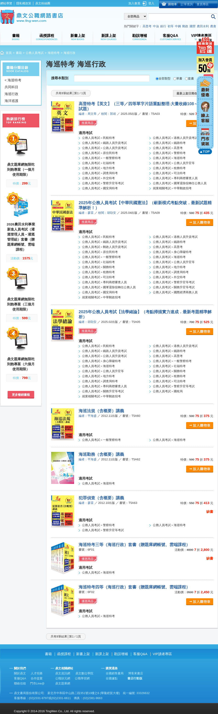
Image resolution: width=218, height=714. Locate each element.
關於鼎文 (20, 673)
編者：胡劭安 (88, 322)
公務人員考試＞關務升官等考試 (174, 287)
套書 (191, 78)
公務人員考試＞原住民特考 (100, 153)
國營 (193, 26)
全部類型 (165, 78)
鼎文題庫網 (62, 683)
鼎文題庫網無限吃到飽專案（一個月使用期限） (21, 169)
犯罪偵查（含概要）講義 (101, 498)
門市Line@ (37, 683)
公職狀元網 (62, 678)
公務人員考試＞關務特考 (98, 267)
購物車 (172, 4)
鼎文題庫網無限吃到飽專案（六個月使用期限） (21, 364)
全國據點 (112, 678)
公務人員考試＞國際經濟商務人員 (175, 292)
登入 (151, 3)
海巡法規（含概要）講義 (101, 411)
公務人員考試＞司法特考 (169, 173)
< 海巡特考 (13, 80)
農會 (213, 26)
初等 (171, 26)
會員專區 (203, 4)
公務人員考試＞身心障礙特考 (172, 252)
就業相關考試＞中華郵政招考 (172, 188)
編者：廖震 (86, 212)
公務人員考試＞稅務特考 (169, 168)
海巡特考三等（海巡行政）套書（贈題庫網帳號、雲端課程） (134, 544)
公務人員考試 (35, 53)
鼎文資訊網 (62, 673)
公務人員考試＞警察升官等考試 (103, 183)
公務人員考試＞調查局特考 (100, 173)
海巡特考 (54, 53)
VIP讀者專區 (162, 654)
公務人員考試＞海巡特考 (169, 158)
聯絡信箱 (20, 683)
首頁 (9, 53)
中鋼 (178, 26)
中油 (156, 26)
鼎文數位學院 (84, 673)
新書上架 (83, 654)
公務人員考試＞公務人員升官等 (174, 163)
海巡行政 (11, 94)
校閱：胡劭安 (107, 212)
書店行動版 (134, 678)
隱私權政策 (23, 3)
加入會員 (134, 3)
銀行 (163, 26)
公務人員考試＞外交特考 (98, 178)
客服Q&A (140, 654)
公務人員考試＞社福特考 (98, 163)
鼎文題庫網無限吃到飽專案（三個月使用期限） (21, 304)
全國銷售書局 (115, 673)
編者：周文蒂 (88, 113)
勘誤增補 (121, 654)
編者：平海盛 (88, 415)
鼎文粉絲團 (42, 3)
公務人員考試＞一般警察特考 (101, 158)
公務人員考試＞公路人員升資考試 (104, 148)
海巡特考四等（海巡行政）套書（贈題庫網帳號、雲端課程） (134, 587)
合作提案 (37, 678)
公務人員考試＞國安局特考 (100, 188)
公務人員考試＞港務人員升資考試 (175, 138)
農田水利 (203, 26)
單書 (179, 78)
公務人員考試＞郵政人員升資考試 (104, 247)
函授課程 (64, 654)
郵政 (185, 26)
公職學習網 (82, 678)
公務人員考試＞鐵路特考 (169, 143)
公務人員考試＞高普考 (168, 148)
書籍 (19, 53)
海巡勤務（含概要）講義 (101, 454)
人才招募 (37, 673)
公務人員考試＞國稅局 (168, 391)
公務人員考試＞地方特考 (98, 168)
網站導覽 (6, 3)
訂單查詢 (187, 4)
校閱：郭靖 (108, 113)
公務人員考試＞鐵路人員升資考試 (104, 143)
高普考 (147, 26)
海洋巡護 (11, 101)
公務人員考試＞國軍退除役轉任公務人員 (180, 183)
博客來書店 (135, 673)
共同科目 (11, 87)
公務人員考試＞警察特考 (169, 153)
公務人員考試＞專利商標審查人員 (175, 178)
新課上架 (102, 654)
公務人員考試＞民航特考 (98, 138)
